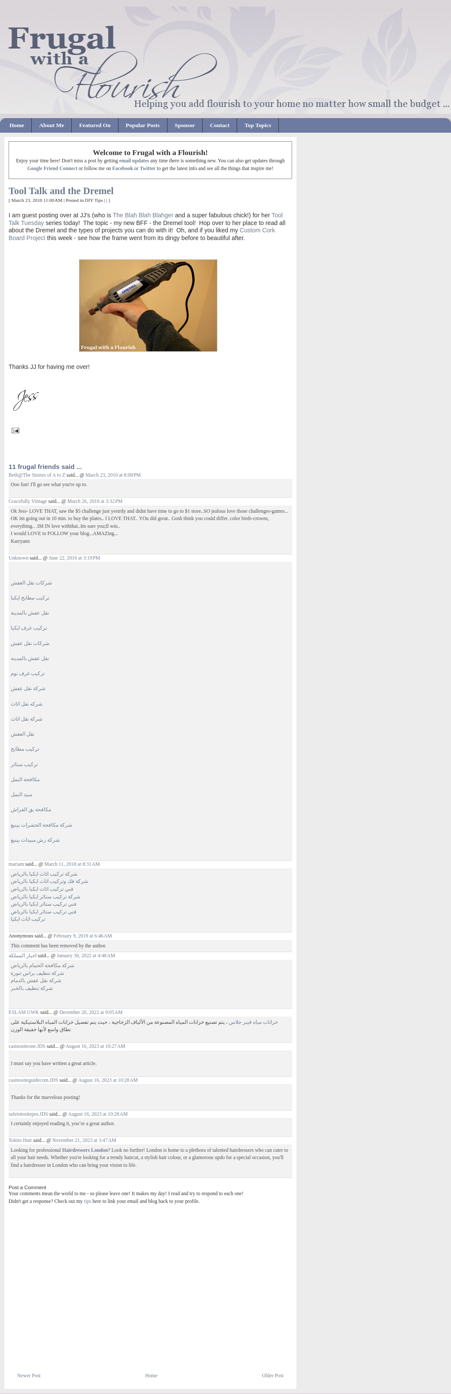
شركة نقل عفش (28, 688)
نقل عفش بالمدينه (30, 658)
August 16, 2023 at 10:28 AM (108, 1080)
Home (16, 125)
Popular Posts (143, 125)
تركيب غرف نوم (28, 673)
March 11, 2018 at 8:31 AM (72, 864)
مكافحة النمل (25, 779)
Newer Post (29, 1376)
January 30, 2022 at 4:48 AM (86, 956)
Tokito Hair (20, 1140)
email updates (134, 161)
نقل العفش (22, 734)
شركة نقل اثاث (27, 719)
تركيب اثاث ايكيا (28, 919)
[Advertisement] (109, 1351)
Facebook (122, 168)
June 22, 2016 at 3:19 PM (74, 558)
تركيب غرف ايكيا (29, 628)
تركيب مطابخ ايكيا (30, 598)
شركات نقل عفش (30, 643)
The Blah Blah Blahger (143, 215)
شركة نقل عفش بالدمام (36, 980)
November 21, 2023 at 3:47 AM (84, 1140)
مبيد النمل (21, 794)
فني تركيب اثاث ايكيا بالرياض (42, 889)
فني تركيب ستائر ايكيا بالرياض (43, 904)
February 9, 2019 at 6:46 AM (83, 936)
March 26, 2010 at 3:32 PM (94, 501)
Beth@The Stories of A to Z (37, 475)
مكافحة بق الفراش (31, 810)
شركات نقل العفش (31, 583)
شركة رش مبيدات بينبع (35, 840)
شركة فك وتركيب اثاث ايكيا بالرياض (49, 881)
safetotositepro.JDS (28, 1114)
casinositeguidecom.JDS (33, 1080)
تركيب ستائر (24, 764)
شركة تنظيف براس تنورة (37, 973)
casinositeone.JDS (27, 1046)
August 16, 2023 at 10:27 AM (95, 1046)
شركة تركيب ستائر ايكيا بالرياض (45, 897)
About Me (51, 125)
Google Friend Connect (52, 168)
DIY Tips (94, 200)
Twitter (147, 168)
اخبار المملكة (23, 956)
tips (87, 1201)
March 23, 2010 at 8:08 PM (112, 475)
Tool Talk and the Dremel (61, 191)
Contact (220, 125)
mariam (16, 864)
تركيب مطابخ (25, 749)
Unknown (18, 558)
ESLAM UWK (24, 1012)
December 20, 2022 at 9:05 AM (90, 1012)
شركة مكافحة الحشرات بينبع (41, 825)
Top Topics (257, 125)
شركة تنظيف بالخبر (32, 988)
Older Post (272, 1376)
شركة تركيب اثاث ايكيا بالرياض (44, 874)
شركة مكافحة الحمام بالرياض (42, 965)
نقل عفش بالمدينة (30, 613)
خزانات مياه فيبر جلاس (253, 1022)
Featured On (94, 125)
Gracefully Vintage (28, 501)
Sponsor (185, 125)
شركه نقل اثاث (27, 704)
